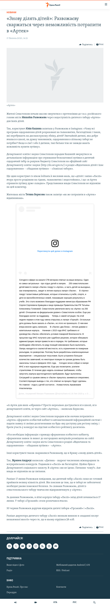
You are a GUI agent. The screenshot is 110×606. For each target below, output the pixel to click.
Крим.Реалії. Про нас (17, 587)
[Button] (86, 44)
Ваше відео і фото (15, 565)
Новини (11, 12)
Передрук (12, 592)
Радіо (9, 570)
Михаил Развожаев (45, 393)
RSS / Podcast (62, 570)
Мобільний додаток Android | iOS (73, 565)
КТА (55, 602)
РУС (75, 602)
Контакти (61, 587)
